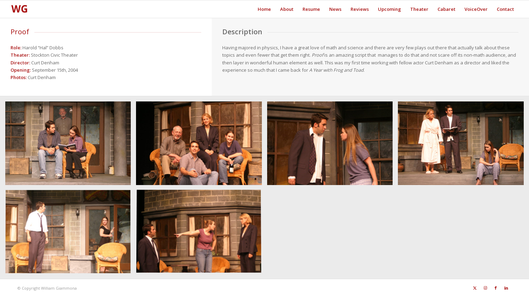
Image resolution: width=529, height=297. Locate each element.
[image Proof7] (201, 234)
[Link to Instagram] (485, 288)
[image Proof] (70, 145)
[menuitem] (264, 9)
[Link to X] (474, 288)
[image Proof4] (332, 145)
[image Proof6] (70, 234)
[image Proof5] (463, 145)
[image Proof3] (201, 145)
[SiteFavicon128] (19, 9)
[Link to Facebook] (495, 288)
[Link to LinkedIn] (506, 288)
